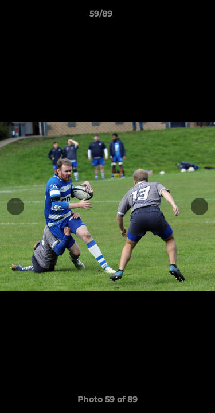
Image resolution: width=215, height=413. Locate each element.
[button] (174, 16)
